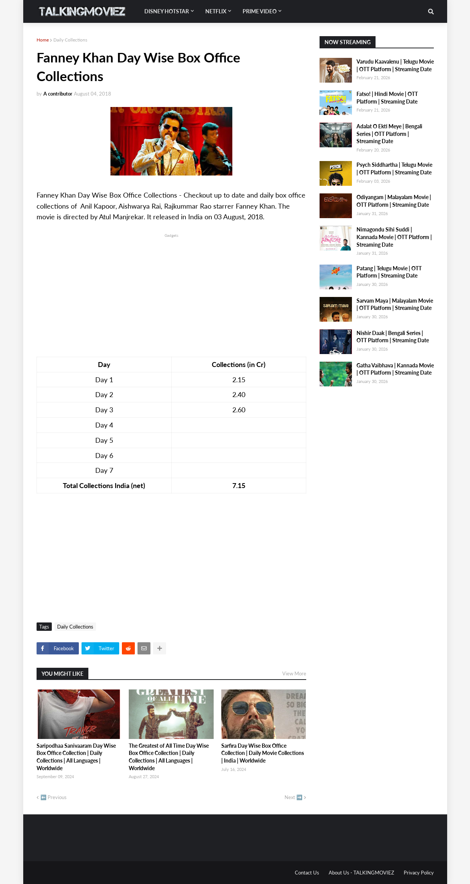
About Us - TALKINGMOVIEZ (361, 873)
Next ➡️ (293, 797)
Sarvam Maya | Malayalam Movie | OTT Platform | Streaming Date (394, 304)
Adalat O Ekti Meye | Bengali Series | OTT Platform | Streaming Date (389, 133)
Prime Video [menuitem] (260, 11)
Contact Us (307, 873)
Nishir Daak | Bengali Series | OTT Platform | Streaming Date (392, 337)
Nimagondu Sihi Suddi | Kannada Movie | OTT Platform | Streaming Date (394, 236)
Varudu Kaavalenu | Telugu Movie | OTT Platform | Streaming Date (395, 65)
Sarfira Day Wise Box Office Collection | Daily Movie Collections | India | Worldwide (262, 753)
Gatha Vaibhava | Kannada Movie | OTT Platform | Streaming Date (395, 369)
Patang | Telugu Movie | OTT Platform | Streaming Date (389, 272)
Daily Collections (70, 40)
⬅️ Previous (53, 797)
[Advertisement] (171, 292)
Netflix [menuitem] (215, 11)
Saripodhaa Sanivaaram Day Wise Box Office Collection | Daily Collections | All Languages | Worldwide (76, 756)
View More (294, 673)
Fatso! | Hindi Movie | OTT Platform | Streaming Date (387, 98)
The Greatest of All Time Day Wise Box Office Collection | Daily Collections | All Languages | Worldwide (169, 756)
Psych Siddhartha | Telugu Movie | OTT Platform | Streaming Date (394, 168)
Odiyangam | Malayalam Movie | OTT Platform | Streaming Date (393, 201)
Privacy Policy (419, 873)
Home (43, 40)
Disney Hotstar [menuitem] (166, 11)
